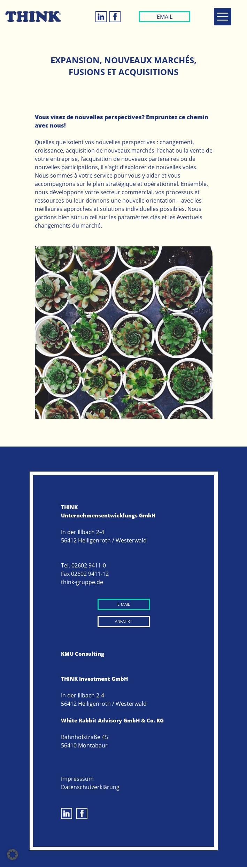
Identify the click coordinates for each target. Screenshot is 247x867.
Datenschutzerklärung (90, 787)
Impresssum (77, 779)
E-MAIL (123, 604)
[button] (12, 854)
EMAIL (164, 17)
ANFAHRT (123, 621)
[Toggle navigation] (222, 16)
